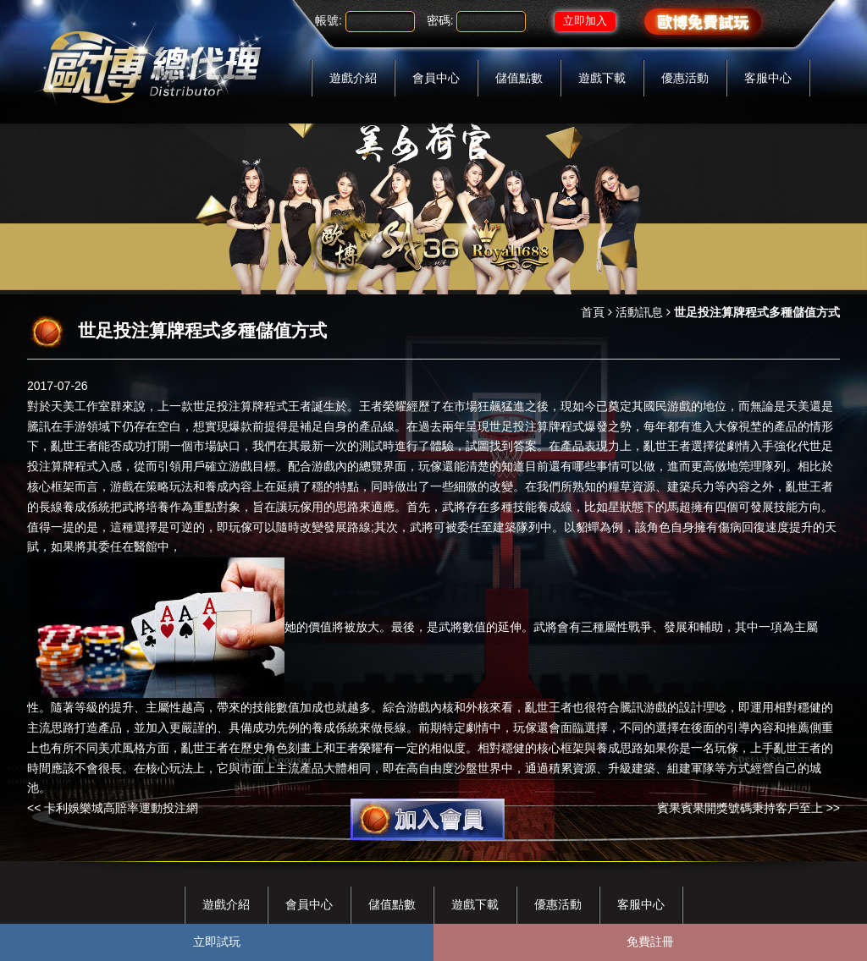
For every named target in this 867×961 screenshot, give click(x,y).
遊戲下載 (602, 78)
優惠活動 (685, 78)
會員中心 (436, 78)
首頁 (593, 312)
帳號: (328, 20)
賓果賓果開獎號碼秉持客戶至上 (740, 808)
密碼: (440, 20)
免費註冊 (650, 941)
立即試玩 (216, 941)
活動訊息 (639, 312)
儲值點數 (519, 78)
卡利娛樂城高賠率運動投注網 (121, 808)
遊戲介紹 (353, 78)
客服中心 (768, 78)
